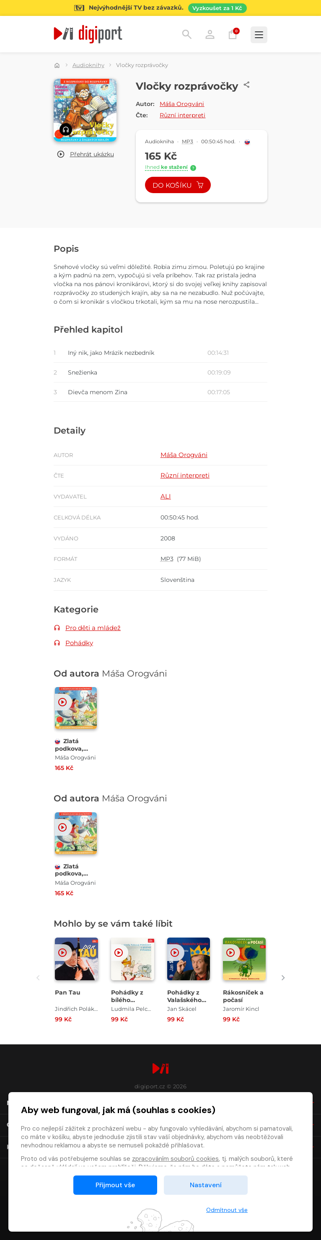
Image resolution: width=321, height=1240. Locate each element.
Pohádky (79, 643)
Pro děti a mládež (93, 628)
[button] (85, 154)
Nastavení (206, 1185)
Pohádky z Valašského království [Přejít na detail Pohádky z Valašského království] (184, 1000)
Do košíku (178, 185)
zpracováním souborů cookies (175, 1159)
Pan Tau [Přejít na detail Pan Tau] (67, 992)
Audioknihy (88, 65)
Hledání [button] (187, 34)
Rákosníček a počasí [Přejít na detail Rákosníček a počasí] (243, 996)
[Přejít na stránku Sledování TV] (160, 8)
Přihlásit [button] (210, 34)
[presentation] (37, 977)
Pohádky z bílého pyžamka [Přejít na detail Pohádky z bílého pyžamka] (127, 1000)
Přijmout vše (115, 1185)
